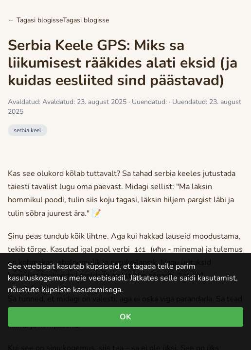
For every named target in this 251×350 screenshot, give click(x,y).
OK (125, 317)
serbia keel (27, 130)
